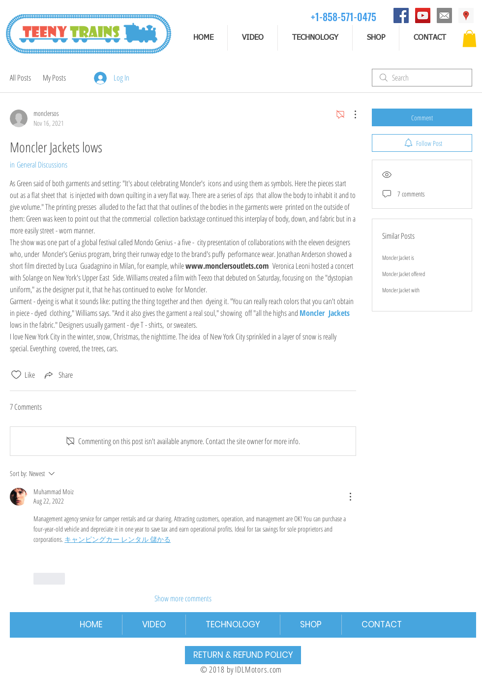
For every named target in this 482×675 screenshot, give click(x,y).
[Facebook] (401, 15)
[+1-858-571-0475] (343, 16)
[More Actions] (350, 114)
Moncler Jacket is (398, 257)
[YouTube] (422, 15)
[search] (422, 77)
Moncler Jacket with (401, 290)
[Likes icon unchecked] (16, 375)
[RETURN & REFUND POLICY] (243, 655)
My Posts (54, 77)
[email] (444, 15)
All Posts (20, 77)
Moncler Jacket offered (403, 274)
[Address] (466, 15)
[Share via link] (58, 375)
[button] (469, 38)
